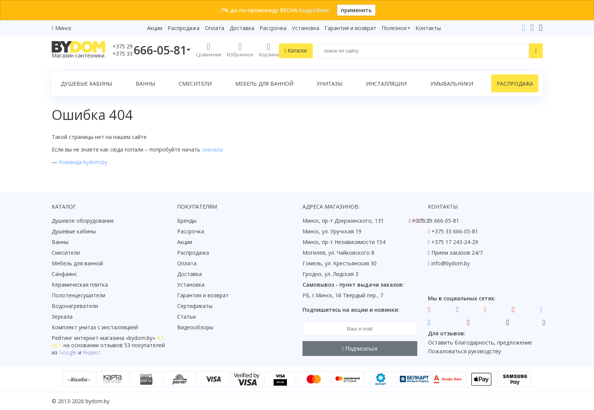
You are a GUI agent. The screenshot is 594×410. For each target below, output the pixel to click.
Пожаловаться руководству (464, 351)
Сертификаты (194, 305)
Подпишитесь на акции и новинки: (351, 309)
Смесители (195, 83)
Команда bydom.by (83, 162)
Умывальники (451, 83)
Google (68, 352)
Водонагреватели (75, 305)
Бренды (186, 220)
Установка (305, 28)
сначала (212, 149)
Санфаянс (64, 274)
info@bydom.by (450, 263)
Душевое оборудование (83, 220)
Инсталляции (386, 83)
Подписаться (359, 349)
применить (356, 10)
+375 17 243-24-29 (454, 242)
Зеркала (62, 316)
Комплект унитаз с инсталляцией (95, 327)
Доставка (242, 28)
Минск (63, 28)
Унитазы (329, 83)
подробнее (314, 10)
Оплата (214, 28)
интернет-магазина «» (114, 337)
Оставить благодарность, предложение (480, 342)
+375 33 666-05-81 (454, 231)
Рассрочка (273, 28)
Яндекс (91, 352)
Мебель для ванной (264, 83)
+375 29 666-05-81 (435, 220)
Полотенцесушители (78, 295)
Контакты (428, 28)
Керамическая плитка (80, 284)
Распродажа (184, 28)
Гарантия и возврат (350, 28)
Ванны (145, 83)
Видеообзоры (195, 327)
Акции (154, 28)
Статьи (186, 316)
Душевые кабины (86, 83)
